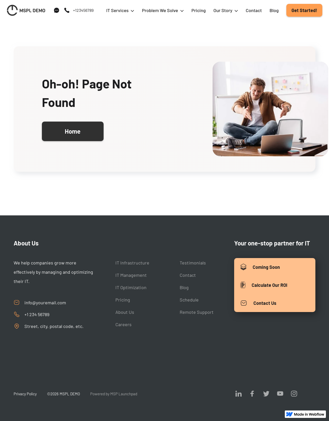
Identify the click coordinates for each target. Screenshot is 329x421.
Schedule (189, 300)
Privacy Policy (25, 393)
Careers (123, 324)
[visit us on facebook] (252, 393)
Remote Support (197, 312)
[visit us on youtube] (280, 393)
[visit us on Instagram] (294, 393)
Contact (254, 10)
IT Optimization (131, 287)
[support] (56, 10)
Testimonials (193, 263)
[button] (120, 10)
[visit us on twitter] (266, 393)
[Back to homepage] (26, 10)
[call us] (79, 10)
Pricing (198, 10)
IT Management (131, 275)
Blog (274, 10)
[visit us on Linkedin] (238, 393)
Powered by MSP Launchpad (113, 393)
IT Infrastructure (132, 263)
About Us (124, 312)
